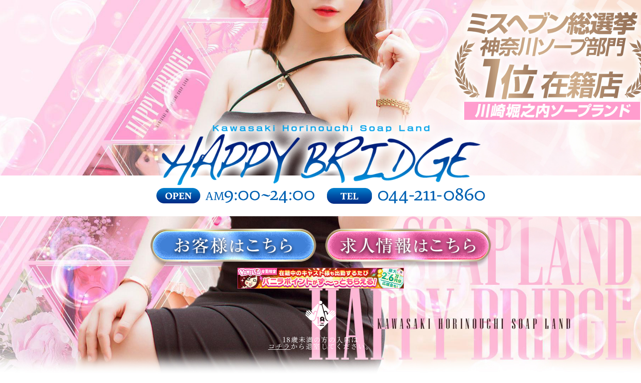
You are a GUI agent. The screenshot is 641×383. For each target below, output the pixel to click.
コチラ (279, 346)
